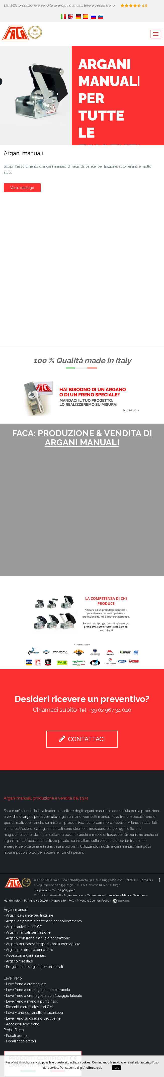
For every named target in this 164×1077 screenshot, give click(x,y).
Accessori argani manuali (26, 955)
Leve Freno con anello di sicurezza (34, 1013)
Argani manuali (74, 895)
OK (116, 1067)
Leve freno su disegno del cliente (33, 1018)
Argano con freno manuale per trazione (38, 938)
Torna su (150, 880)
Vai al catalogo (22, 187)
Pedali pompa (17, 1036)
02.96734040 (66, 890)
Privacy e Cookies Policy (93, 900)
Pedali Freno (14, 1030)
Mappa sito (58, 900)
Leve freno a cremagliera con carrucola (38, 990)
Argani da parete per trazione (29, 915)
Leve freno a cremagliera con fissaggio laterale (44, 996)
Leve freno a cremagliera (26, 984)
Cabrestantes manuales (103, 895)
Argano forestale (19, 961)
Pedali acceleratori (21, 1041)
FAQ (71, 900)
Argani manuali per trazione (28, 932)
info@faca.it (41, 890)
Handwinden (12, 900)
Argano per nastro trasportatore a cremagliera (43, 944)
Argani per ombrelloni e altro (29, 950)
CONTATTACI (82, 739)
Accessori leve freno (22, 1024)
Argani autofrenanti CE (24, 927)
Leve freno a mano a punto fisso (32, 1001)
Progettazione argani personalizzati (34, 967)
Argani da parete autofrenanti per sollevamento (44, 921)
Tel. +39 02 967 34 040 (104, 710)
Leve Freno (13, 978)
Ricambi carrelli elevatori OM (29, 1007)
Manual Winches (133, 895)
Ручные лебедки (36, 900)
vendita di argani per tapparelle (32, 817)
